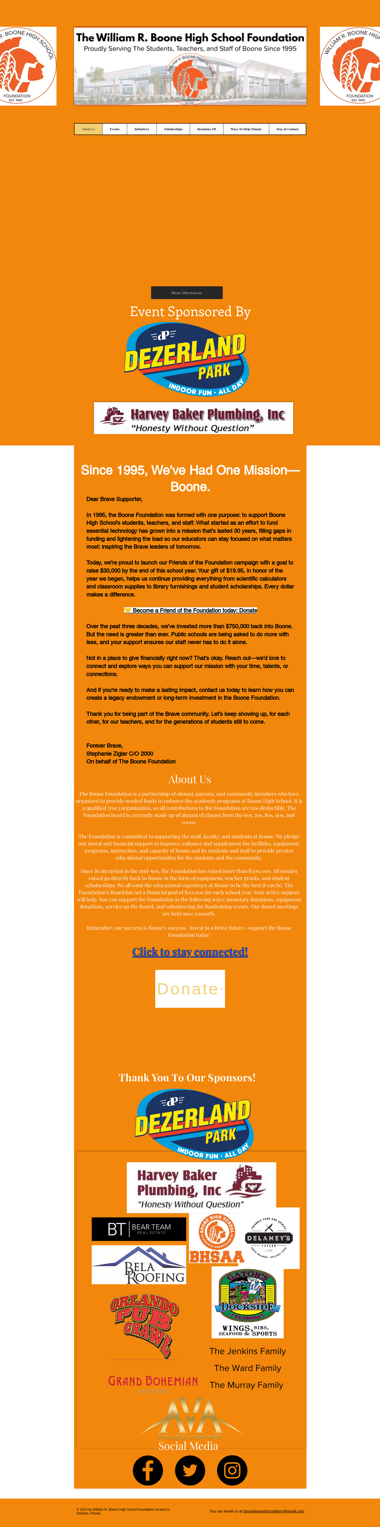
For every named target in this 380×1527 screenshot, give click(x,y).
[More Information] (187, 292)
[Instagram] (232, 1470)
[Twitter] (190, 1470)
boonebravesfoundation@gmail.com (274, 1511)
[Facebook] (148, 1470)
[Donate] (190, 989)
